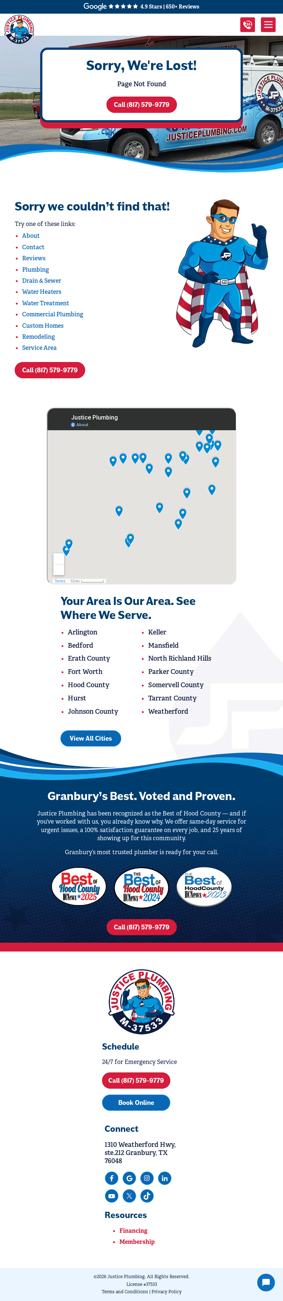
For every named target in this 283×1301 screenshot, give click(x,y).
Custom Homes (43, 326)
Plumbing (35, 270)
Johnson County (93, 711)
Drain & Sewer (41, 281)
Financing (133, 1231)
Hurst (77, 698)
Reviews (34, 258)
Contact (33, 247)
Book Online (136, 1103)
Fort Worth (85, 671)
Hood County (88, 685)
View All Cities (91, 738)
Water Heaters (42, 292)
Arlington (82, 632)
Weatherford (168, 711)
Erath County (89, 658)
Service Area (39, 348)
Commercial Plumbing (52, 314)
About (31, 236)
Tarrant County (172, 698)
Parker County (171, 671)
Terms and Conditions (125, 1292)
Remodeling (38, 337)
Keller (157, 632)
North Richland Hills (179, 658)
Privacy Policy (166, 1292)
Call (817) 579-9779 (142, 105)
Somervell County (176, 685)
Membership (137, 1242)
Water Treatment (45, 303)
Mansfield (163, 645)
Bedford (80, 645)
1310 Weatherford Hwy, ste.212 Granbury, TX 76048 (140, 1153)
